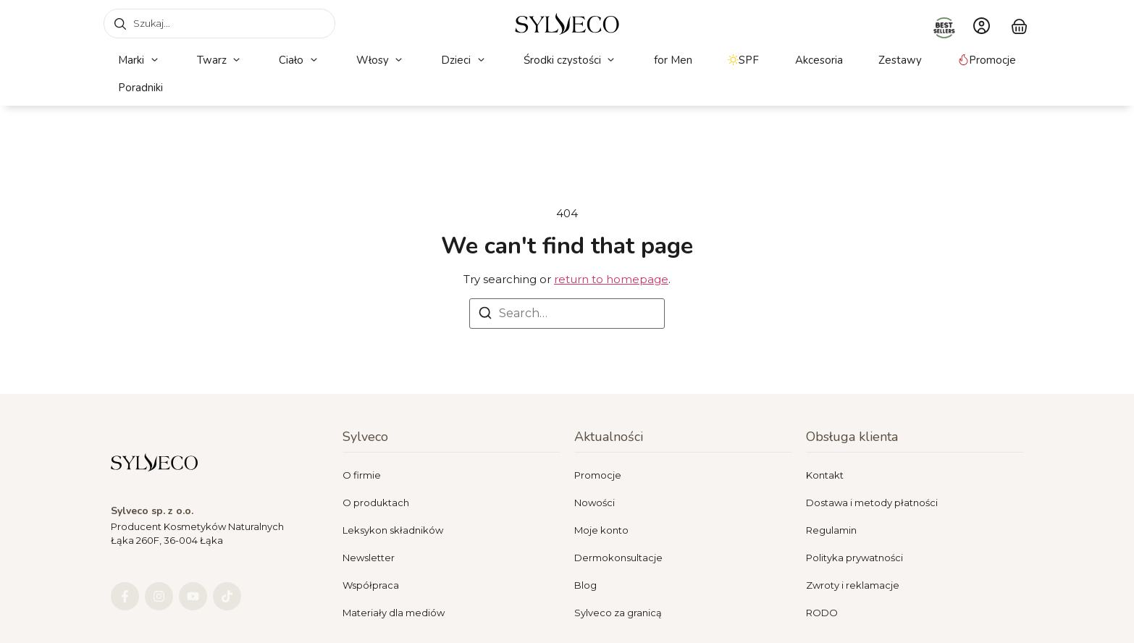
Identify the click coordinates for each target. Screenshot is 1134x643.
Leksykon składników (393, 530)
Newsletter (369, 557)
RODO (822, 612)
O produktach (376, 502)
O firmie (362, 475)
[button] (139, 60)
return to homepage (611, 279)
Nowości (594, 502)
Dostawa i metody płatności (872, 502)
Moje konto (601, 530)
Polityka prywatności (854, 557)
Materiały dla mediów (394, 612)
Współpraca (371, 585)
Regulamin (831, 530)
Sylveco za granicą (618, 612)
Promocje (597, 475)
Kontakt (825, 475)
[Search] (485, 315)
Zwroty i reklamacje (852, 585)
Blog (585, 585)
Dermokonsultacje (618, 557)
